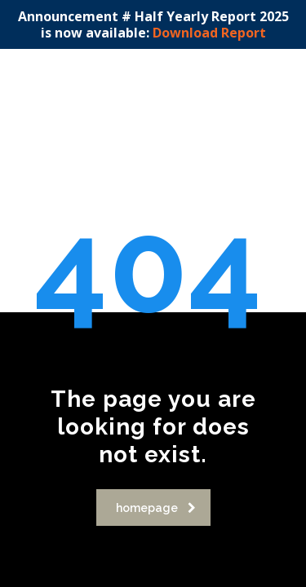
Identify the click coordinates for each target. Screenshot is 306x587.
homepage (156, 507)
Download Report (209, 33)
